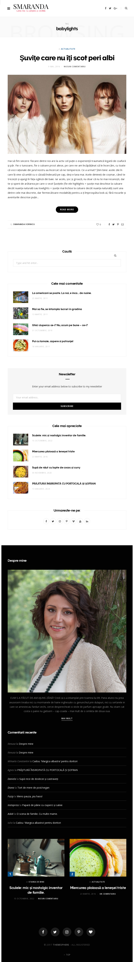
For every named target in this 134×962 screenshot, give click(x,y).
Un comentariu (108, 894)
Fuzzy (10, 796)
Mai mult (67, 718)
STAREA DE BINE (36, 882)
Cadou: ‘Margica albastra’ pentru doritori (54, 761)
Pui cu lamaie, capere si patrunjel (52, 341)
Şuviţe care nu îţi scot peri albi (67, 58)
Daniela (12, 779)
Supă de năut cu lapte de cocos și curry (56, 467)
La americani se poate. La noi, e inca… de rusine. (61, 293)
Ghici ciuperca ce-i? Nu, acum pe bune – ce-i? (60, 325)
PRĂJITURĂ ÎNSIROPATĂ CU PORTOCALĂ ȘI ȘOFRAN (64, 483)
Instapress (13, 805)
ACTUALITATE (68, 49)
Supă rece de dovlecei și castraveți (38, 779)
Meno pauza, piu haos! (29, 796)
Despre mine (26, 743)
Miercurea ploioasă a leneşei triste (53, 451)
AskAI (10, 813)
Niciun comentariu (74, 66)
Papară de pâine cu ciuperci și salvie (42, 805)
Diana (11, 787)
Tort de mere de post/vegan (33, 787)
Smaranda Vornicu (24, 224)
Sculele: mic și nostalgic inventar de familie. (59, 435)
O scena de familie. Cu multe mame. (37, 813)
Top (67, 954)
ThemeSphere (61, 944)
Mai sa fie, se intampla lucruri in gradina (57, 309)
